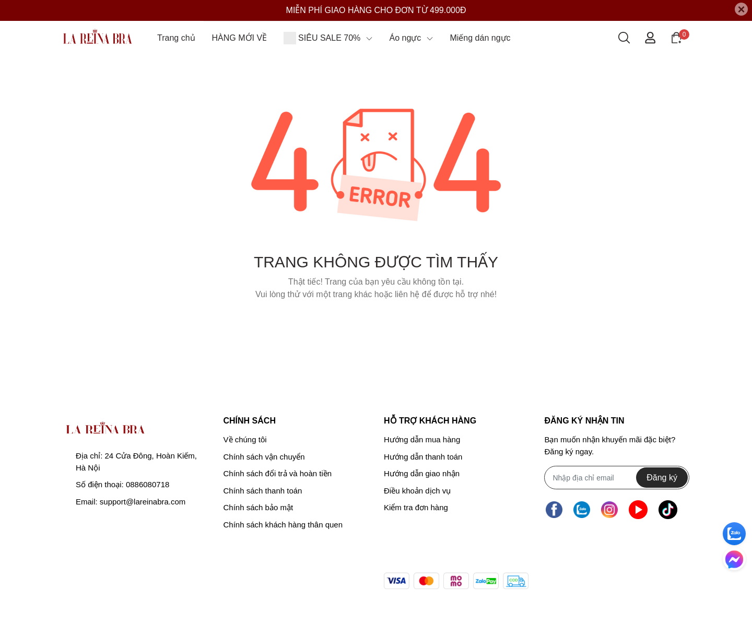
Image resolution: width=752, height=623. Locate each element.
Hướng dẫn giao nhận (422, 473)
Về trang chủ (376, 320)
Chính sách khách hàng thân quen (283, 524)
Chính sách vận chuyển (264, 456)
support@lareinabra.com (142, 501)
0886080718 (147, 484)
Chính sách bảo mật (258, 507)
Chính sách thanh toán (263, 490)
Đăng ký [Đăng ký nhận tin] (662, 477)
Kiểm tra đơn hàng (416, 507)
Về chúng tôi (245, 439)
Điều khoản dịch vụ (417, 490)
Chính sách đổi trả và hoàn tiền (278, 473)
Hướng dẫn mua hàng (422, 439)
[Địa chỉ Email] (616, 477)
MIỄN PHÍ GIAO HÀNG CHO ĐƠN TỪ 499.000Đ (376, 10)
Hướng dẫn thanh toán (423, 456)
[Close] (741, 9)
